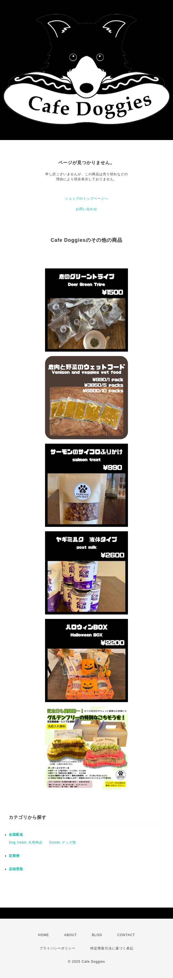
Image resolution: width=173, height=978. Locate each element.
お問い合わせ (86, 209)
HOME (43, 935)
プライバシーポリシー (57, 948)
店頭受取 (16, 869)
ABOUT (70, 935)
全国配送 (16, 835)
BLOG (97, 935)
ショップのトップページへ (86, 198)
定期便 (14, 856)
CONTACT (126, 935)
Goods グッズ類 (62, 842)
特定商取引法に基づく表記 (111, 948)
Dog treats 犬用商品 (26, 842)
